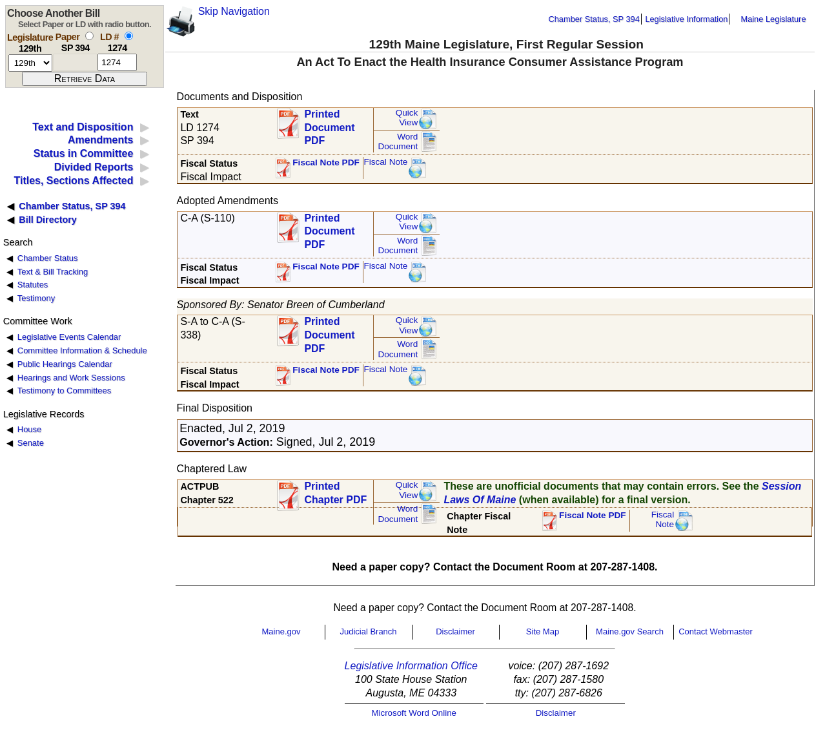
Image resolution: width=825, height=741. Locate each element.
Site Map (542, 631)
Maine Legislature (773, 19)
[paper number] (75, 62)
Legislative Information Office (411, 665)
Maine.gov (281, 631)
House (29, 429)
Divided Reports (94, 167)
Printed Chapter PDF (335, 493)
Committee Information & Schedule (82, 350)
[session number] (30, 63)
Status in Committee (84, 153)
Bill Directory (48, 219)
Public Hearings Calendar (64, 364)
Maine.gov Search (630, 631)
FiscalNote (663, 520)
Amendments (100, 139)
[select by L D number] (129, 36)
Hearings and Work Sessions (71, 377)
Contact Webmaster (715, 631)
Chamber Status (47, 258)
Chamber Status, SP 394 (594, 19)
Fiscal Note (385, 162)
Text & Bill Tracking (52, 272)
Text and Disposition (82, 126)
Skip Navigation (234, 11)
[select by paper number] (89, 36)
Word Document (398, 142)
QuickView (407, 118)
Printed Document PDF (329, 124)
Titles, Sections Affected (73, 180)
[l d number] (117, 62)
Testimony (36, 298)
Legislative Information (686, 19)
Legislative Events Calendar (69, 337)
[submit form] (84, 79)
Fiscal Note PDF (326, 162)
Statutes (32, 284)
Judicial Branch (368, 631)
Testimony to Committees (64, 390)
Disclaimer (455, 631)
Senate (30, 443)
